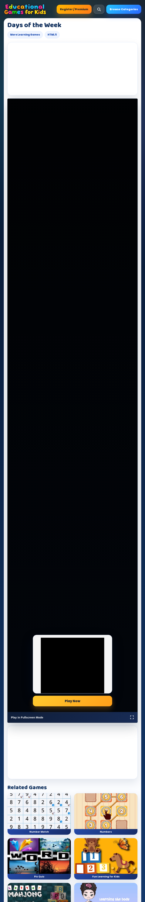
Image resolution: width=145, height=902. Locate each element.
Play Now (72, 701)
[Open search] (98, 9)
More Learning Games (25, 34)
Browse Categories (124, 9)
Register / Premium (74, 9)
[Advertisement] (72, 68)
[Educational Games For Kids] (25, 9)
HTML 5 (52, 34)
